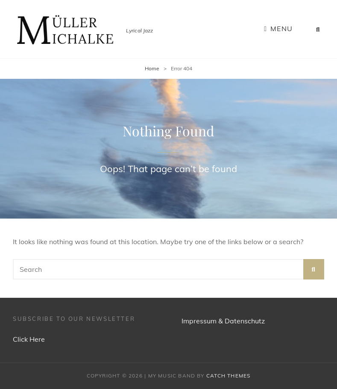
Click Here (29, 339)
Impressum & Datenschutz (223, 321)
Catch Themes (228, 375)
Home (152, 68)
